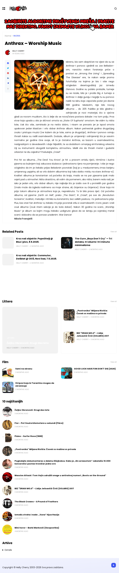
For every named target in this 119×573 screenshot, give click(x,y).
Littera (10, 338)
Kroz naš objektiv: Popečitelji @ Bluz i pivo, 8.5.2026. (34, 240)
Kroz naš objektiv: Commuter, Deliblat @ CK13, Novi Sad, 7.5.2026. (36, 257)
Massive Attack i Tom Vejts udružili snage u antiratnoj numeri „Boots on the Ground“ (60, 475)
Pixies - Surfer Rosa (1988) (29, 436)
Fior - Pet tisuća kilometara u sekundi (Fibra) (39, 423)
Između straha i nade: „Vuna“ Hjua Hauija (37, 514)
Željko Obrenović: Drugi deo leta (28, 343)
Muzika (16, 36)
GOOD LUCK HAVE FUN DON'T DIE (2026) (95, 368)
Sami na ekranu (23, 368)
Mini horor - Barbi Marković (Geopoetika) (37, 527)
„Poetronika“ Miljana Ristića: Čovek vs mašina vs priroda (92, 312)
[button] (8, 88)
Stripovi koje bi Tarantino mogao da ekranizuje (34, 384)
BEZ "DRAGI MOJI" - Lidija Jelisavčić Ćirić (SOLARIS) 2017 (93, 334)
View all (113, 232)
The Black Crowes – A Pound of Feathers (36, 501)
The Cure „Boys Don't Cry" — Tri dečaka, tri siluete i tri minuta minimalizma (93, 242)
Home (8, 35)
